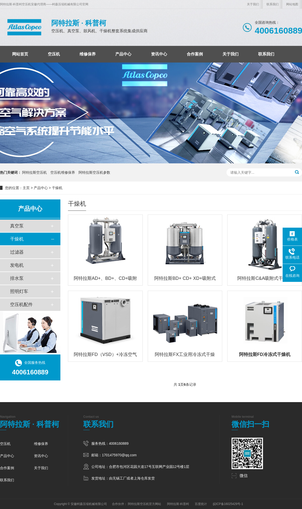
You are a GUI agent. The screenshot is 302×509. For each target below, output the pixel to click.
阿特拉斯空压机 (34, 172)
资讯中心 (159, 54)
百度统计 (201, 504)
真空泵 (17, 225)
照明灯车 (19, 291)
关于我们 (253, 4)
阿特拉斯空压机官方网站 (144, 504)
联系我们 (273, 4)
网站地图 (292, 4)
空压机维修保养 (62, 172)
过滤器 (17, 252)
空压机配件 (21, 304)
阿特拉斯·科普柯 (178, 504)
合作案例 (195, 54)
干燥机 (57, 188)
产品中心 (123, 54)
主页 (26, 188)
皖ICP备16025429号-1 (228, 504)
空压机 (54, 54)
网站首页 (20, 54)
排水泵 (17, 278)
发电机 (17, 265)
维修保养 (88, 54)
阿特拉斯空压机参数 (94, 172)
